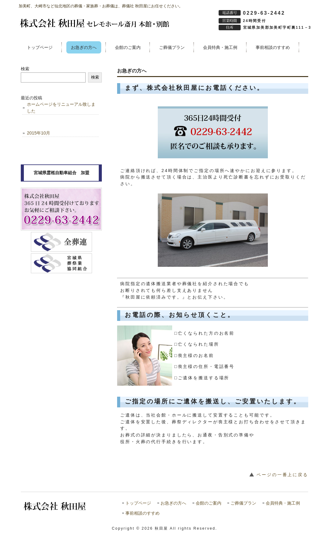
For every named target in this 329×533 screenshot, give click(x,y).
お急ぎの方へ (173, 503)
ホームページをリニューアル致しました (61, 107)
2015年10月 (38, 132)
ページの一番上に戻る (282, 474)
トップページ (138, 503)
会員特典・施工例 (283, 503)
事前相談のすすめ (142, 513)
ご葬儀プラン (243, 503)
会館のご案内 (208, 503)
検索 (25, 68)
